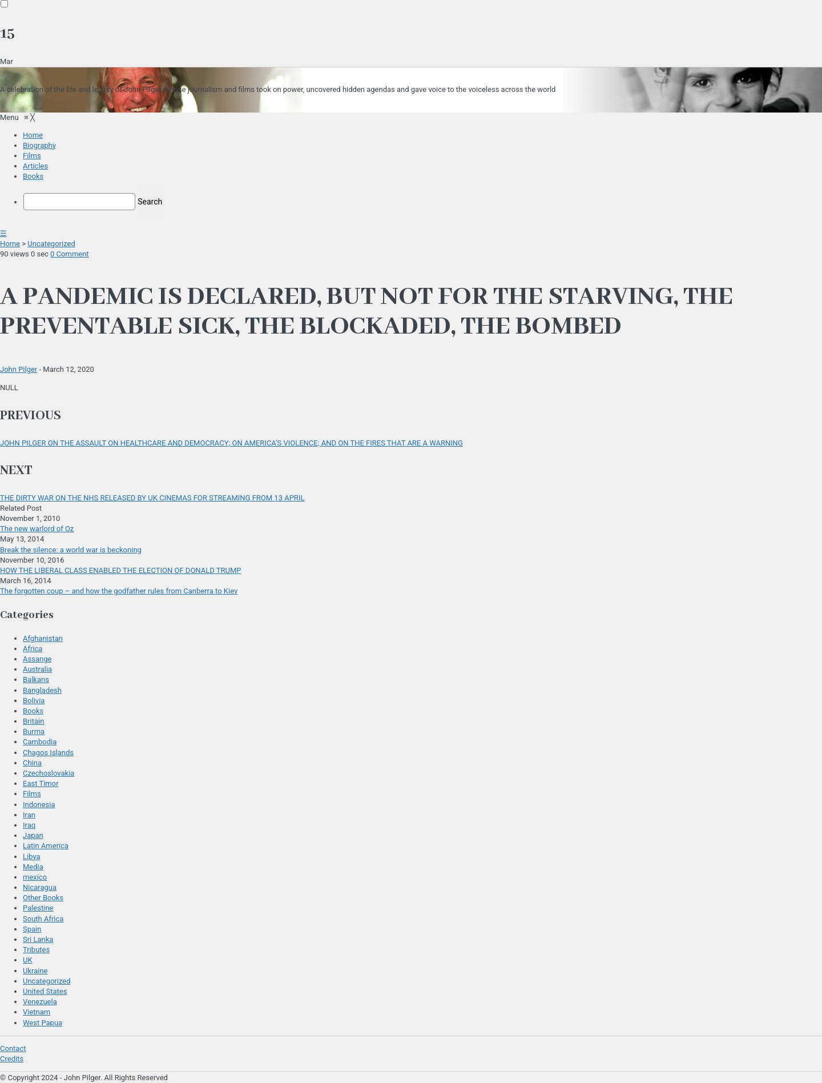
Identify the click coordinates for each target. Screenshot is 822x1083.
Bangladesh (42, 690)
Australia (37, 669)
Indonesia (39, 804)
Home (10, 243)
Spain (32, 929)
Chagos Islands (48, 752)
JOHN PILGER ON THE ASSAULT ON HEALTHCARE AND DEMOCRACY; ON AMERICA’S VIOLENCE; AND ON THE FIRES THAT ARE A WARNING (231, 443)
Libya (32, 856)
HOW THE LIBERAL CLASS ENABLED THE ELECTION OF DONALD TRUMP (120, 570)
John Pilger (18, 369)
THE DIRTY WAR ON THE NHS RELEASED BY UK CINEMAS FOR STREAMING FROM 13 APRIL (152, 498)
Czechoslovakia (48, 773)
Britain (33, 721)
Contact (13, 1048)
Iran (29, 815)
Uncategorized (51, 243)
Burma (34, 731)
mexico (35, 877)
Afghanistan (43, 638)
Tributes (36, 949)
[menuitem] (33, 135)
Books (33, 711)
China (32, 763)
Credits (11, 1058)
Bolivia (34, 700)
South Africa (43, 918)
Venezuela (40, 1001)
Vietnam (36, 1012)
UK (28, 960)
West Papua (42, 1022)
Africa (32, 648)
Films (32, 793)
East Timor (41, 783)
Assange (37, 659)
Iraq (29, 825)
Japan (33, 835)
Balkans (36, 679)
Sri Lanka (38, 939)
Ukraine (35, 970)
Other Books (43, 897)
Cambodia (40, 741)
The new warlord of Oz (37, 528)
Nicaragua (40, 887)
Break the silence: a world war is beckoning (71, 549)
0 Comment (69, 254)
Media (33, 867)
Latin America (45, 845)
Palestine (38, 908)
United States (45, 991)
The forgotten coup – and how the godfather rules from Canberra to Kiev (118, 591)
